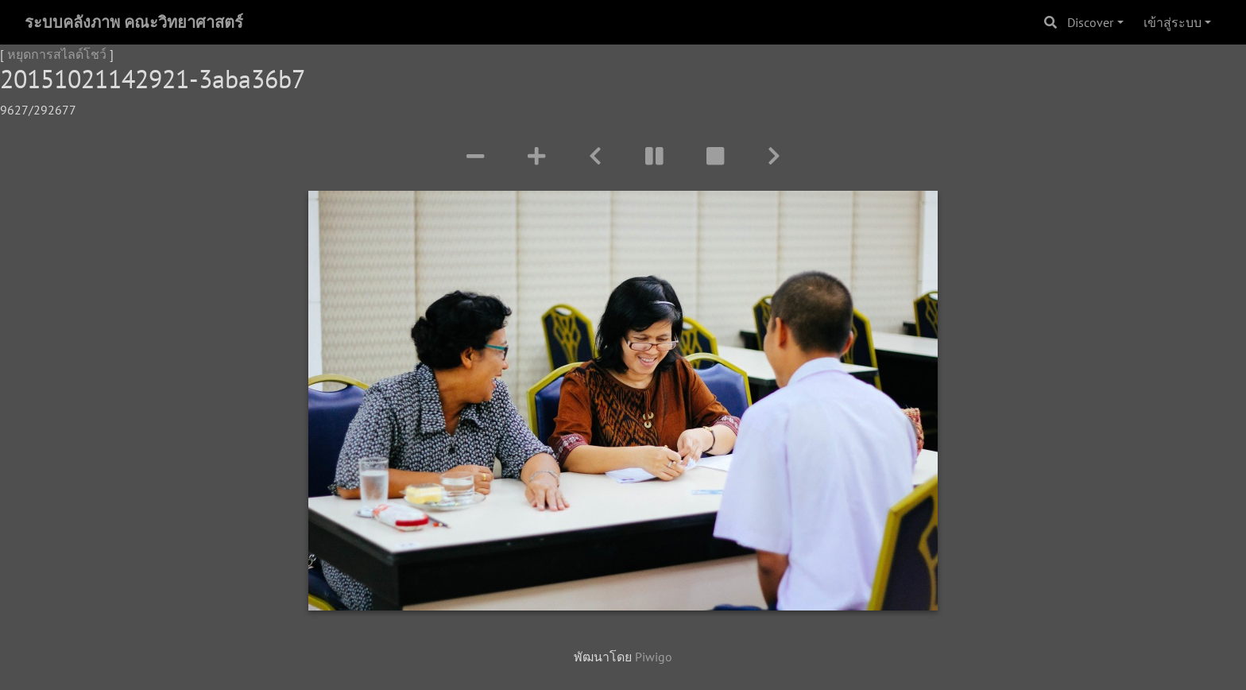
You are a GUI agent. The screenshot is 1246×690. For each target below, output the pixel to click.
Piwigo (653, 657)
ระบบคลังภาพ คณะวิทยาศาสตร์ (134, 22)
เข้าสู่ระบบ (1172, 22)
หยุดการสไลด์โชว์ (56, 54)
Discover (1090, 22)
